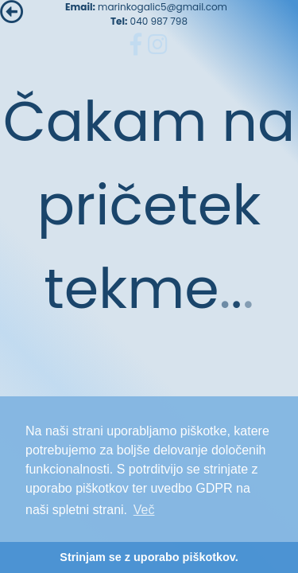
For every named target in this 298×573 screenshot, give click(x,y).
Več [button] (144, 509)
